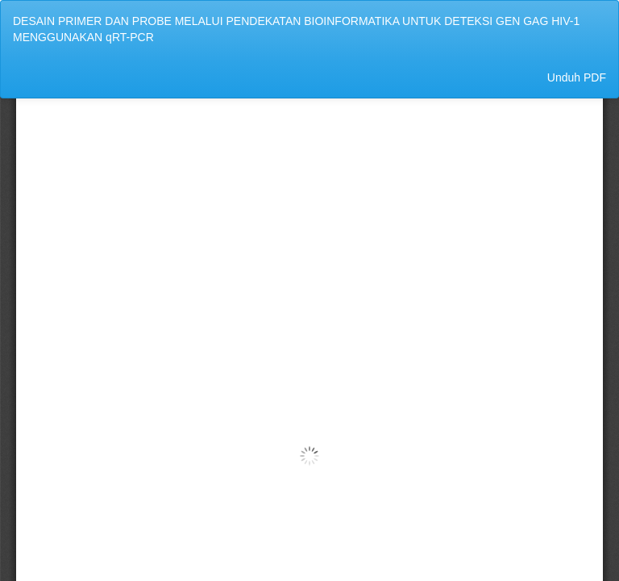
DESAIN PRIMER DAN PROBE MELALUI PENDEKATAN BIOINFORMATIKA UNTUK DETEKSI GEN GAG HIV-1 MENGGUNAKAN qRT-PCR (296, 29)
